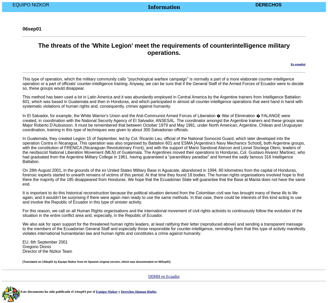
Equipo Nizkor (107, 292)
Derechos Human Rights (139, 292)
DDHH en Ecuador (164, 276)
